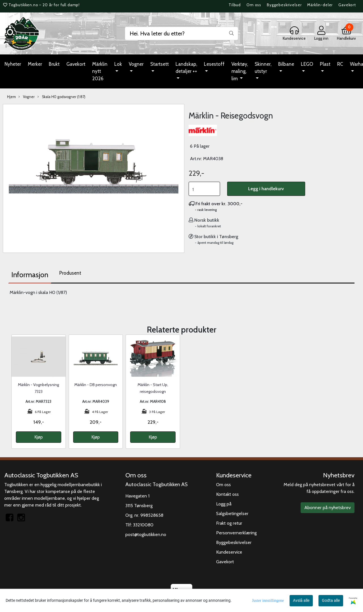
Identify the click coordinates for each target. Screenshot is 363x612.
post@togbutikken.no (145, 534)
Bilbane (286, 64)
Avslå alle (301, 600)
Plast (325, 64)
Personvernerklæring (236, 532)
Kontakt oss (227, 494)
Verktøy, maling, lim (239, 71)
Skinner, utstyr (263, 67)
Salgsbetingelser (232, 513)
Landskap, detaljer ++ (186, 67)
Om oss (253, 5)
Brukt (54, 64)
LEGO (307, 64)
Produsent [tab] (70, 273)
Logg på (223, 504)
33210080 (143, 525)
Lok (118, 64)
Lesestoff (214, 64)
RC (340, 64)
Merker (35, 64)
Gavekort (347, 5)
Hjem (11, 97)
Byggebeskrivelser (284, 5)
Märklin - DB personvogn (95, 384)
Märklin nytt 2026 (99, 71)
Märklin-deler (320, 5)
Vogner (136, 64)
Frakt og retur (229, 523)
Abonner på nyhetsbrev (327, 507)
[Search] (181, 33)
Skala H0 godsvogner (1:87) (61, 97)
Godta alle (331, 600)
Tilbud (235, 5)
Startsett (159, 64)
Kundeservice (229, 552)
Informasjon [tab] (29, 274)
